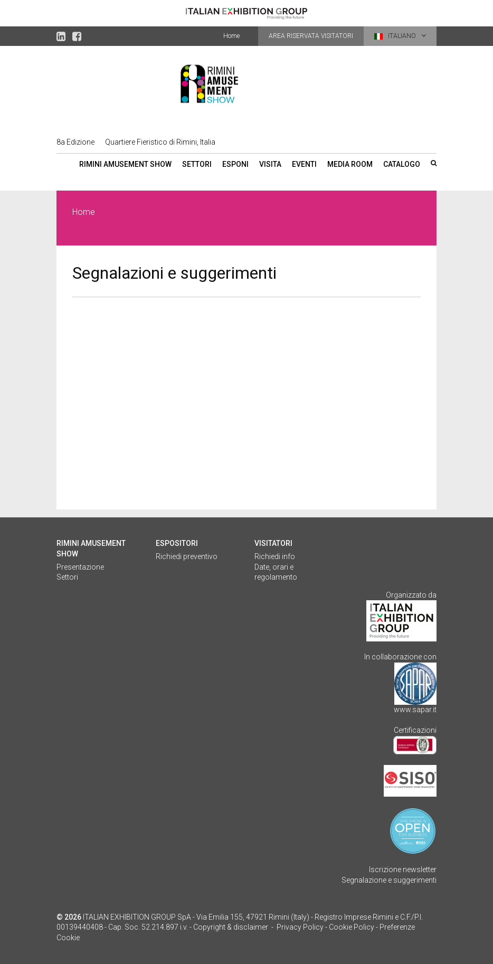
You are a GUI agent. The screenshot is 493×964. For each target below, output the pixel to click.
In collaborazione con (400, 657)
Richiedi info (274, 556)
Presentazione (80, 567)
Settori (197, 164)
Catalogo (401, 164)
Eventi (304, 164)
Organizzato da (411, 595)
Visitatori (273, 543)
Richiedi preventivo (186, 556)
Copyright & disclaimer (230, 927)
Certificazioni (415, 730)
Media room (350, 164)
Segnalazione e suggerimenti (389, 880)
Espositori (177, 543)
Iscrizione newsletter (403, 869)
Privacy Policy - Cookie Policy (325, 927)
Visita (270, 164)
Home (231, 36)
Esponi (235, 164)
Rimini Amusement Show (125, 164)
